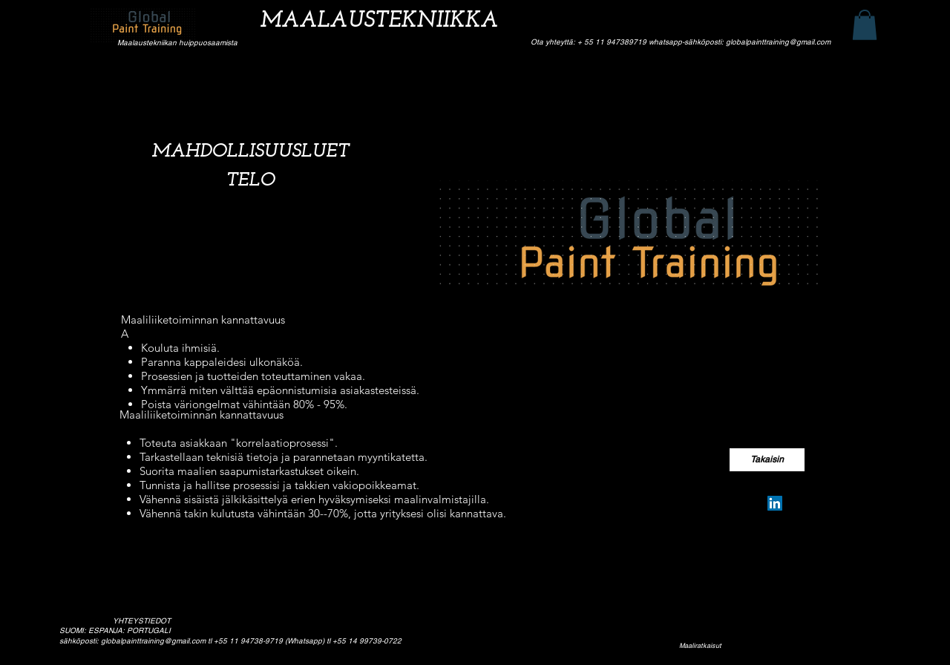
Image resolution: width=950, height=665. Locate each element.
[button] (864, 25)
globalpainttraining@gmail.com (153, 641)
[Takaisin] (767, 460)
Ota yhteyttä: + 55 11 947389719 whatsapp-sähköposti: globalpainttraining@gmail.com (681, 42)
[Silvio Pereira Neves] (774, 503)
